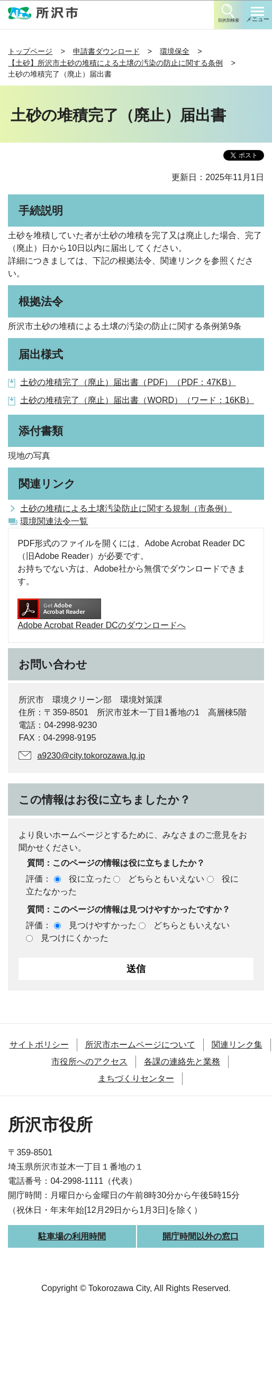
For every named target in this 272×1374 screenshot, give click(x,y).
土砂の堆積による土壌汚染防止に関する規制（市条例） (126, 508)
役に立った (90, 878)
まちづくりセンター (136, 1078)
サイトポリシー (39, 1044)
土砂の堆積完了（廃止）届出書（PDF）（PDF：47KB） (127, 382)
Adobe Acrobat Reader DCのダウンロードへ (101, 614)
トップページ (30, 51)
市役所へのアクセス (89, 1061)
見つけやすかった (103, 925)
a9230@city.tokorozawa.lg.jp (91, 755)
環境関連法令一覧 (54, 521)
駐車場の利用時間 (72, 1236)
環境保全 (174, 51)
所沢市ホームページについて (140, 1044)
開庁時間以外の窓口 (200, 1236)
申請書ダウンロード (106, 51)
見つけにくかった (74, 937)
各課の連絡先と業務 (182, 1061)
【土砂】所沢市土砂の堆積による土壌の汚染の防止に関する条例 (115, 63)
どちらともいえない (166, 878)
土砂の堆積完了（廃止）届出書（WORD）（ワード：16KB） (137, 400)
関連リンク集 (237, 1044)
